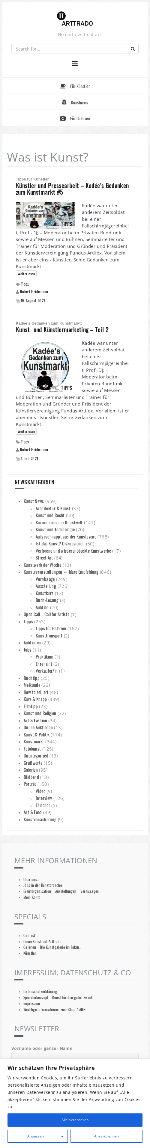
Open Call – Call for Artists (47, 614)
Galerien (31, 769)
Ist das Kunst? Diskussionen (60, 543)
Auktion (42, 607)
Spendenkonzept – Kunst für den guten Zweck (58, 997)
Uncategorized (36, 755)
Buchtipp (32, 677)
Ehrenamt (44, 663)
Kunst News (34, 501)
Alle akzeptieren (75, 1120)
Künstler (29, 953)
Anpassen (35, 1136)
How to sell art (36, 692)
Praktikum (44, 656)
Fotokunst (32, 748)
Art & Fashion (35, 720)
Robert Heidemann (34, 292)
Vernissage (45, 579)
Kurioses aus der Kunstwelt (59, 522)
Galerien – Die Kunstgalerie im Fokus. (51, 947)
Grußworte (33, 762)
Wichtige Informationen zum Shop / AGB (54, 1009)
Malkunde (32, 684)
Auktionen (32, 642)
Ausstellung (46, 585)
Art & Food (33, 812)
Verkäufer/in (47, 670)
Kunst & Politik (37, 734)
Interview (44, 798)
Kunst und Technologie (55, 529)
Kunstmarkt (34, 741)
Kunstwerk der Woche (42, 564)
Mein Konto (32, 897)
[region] (75, 1103)
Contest (29, 935)
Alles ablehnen (106, 1136)
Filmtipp (31, 706)
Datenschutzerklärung (40, 991)
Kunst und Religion (40, 713)
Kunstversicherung (40, 819)
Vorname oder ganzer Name (41, 1048)
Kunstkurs (44, 593)
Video (40, 791)
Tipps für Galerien (51, 628)
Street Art (44, 557)
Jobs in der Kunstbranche (42, 885)
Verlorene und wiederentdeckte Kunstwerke (73, 550)
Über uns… (31, 879)
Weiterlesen (26, 273)
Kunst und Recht (50, 515)
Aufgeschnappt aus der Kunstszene (66, 536)
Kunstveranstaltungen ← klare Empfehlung (61, 571)
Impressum (31, 1003)
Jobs (28, 649)
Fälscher (43, 805)
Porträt (30, 783)
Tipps (25, 284)
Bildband (31, 776)
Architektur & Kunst (53, 508)
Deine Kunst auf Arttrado (42, 941)
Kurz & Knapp (35, 699)
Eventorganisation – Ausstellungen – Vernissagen (61, 891)
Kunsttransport (49, 635)
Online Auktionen (38, 727)
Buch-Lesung (47, 600)
